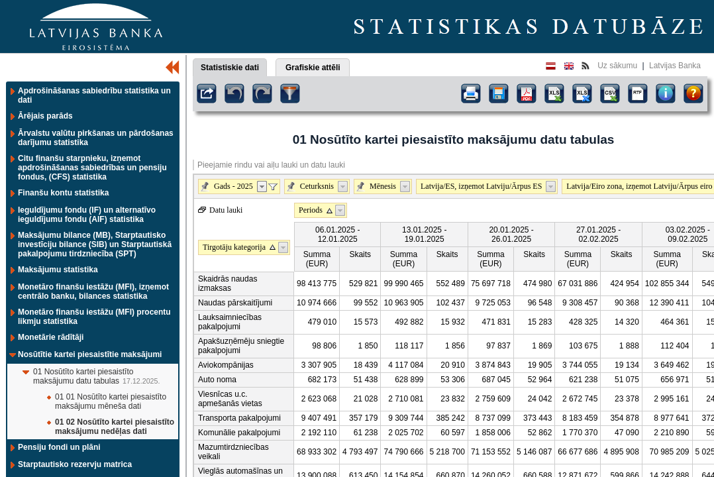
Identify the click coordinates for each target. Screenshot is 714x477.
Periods (311, 210)
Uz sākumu (617, 65)
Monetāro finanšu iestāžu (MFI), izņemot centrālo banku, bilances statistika (93, 291)
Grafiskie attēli (312, 67)
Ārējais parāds (45, 116)
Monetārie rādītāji (50, 337)
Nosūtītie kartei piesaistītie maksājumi (90, 354)
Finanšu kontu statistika (63, 192)
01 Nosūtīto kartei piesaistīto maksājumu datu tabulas (83, 376)
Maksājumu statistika (58, 269)
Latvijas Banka (675, 65)
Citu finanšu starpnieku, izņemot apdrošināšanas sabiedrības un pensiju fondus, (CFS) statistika (92, 168)
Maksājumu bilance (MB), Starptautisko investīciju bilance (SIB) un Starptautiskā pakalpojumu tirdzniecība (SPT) (95, 244)
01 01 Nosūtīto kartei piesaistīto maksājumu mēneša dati (110, 401)
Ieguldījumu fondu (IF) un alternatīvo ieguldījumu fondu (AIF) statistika (87, 214)
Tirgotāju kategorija (234, 247)
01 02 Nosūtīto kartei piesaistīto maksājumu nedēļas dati (114, 426)
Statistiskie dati (230, 67)
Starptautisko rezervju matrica (75, 464)
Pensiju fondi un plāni (59, 447)
